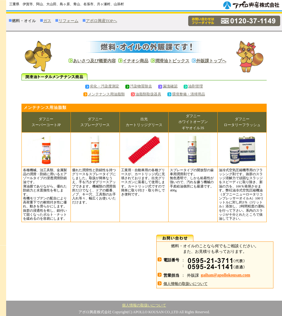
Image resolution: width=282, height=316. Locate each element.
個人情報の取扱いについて (144, 305)
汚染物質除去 (138, 86)
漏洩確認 (167, 86)
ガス (47, 20)
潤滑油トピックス (172, 61)
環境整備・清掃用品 (186, 94)
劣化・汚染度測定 (102, 86)
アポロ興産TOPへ (101, 20)
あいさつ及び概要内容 (94, 61)
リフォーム (68, 20)
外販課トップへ (211, 61)
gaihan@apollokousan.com (225, 275)
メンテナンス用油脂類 (104, 94)
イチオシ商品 (135, 61)
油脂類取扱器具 (146, 94)
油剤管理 (193, 86)
